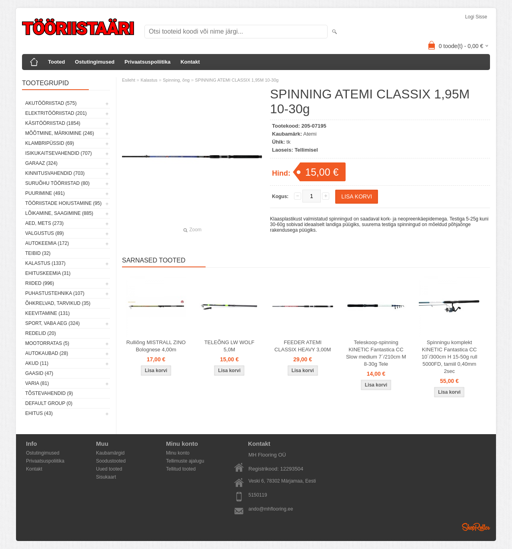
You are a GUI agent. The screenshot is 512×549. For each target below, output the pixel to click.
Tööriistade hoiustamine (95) (63, 203)
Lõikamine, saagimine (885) (59, 213)
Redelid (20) (40, 333)
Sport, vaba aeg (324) (52, 323)
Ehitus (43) (39, 413)
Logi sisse (476, 17)
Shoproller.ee (476, 527)
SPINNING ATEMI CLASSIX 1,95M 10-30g (237, 80)
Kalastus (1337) (45, 263)
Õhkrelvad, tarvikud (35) (57, 303)
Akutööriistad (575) (50, 103)
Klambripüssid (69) (49, 143)
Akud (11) (36, 363)
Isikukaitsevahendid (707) (58, 153)
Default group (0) (48, 403)
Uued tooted (109, 469)
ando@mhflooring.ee (270, 509)
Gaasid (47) (39, 373)
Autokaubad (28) (46, 353)
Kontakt (190, 62)
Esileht (128, 80)
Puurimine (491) (45, 193)
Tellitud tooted (181, 469)
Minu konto (178, 453)
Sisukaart (106, 477)
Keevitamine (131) (47, 313)
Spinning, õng (176, 80)
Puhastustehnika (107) (54, 293)
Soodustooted (111, 461)
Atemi (309, 134)
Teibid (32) (37, 253)
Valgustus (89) (44, 233)
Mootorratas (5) (47, 343)
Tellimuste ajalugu (185, 461)
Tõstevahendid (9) (49, 393)
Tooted (56, 62)
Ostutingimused (94, 62)
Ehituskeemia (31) (47, 273)
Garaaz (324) (41, 163)
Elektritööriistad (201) (56, 113)
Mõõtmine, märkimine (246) (59, 133)
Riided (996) (39, 283)
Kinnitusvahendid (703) (54, 173)
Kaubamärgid (110, 453)
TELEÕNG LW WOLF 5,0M (229, 346)
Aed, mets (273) (44, 223)
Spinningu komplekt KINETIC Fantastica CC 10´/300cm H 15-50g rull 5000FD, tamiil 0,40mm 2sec (449, 356)
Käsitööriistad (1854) (52, 123)
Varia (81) (37, 383)
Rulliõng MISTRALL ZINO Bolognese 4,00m (156, 346)
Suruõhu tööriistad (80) (57, 183)
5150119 (257, 495)
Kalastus (148, 80)
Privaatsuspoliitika (147, 62)
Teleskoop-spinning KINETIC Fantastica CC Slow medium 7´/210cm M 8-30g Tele (376, 353)
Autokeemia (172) (47, 243)
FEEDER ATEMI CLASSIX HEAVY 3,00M (302, 346)
